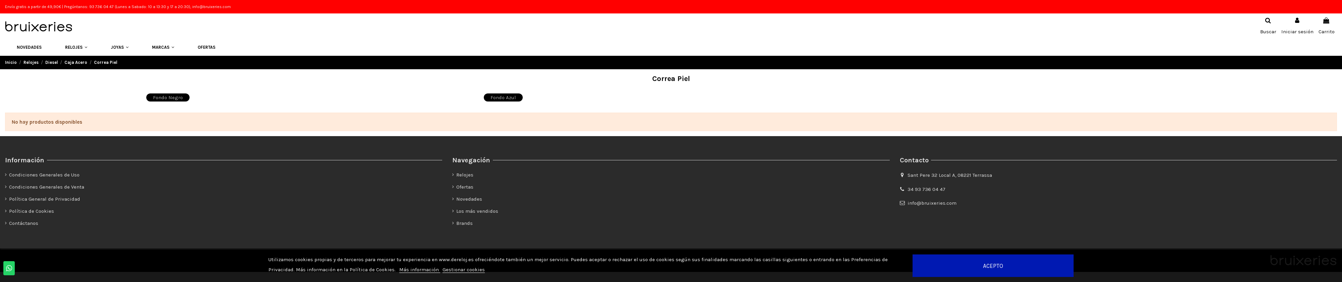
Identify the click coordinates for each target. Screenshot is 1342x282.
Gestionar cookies (464, 270)
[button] (76, 47)
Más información (419, 270)
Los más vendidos (477, 211)
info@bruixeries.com (932, 203)
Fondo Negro (168, 97)
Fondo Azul (503, 97)
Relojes (464, 175)
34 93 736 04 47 (926, 189)
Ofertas (464, 187)
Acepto (993, 266)
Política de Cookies (31, 211)
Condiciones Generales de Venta (46, 187)
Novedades (469, 199)
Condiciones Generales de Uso (44, 175)
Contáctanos (23, 223)
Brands (464, 223)
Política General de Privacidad (44, 199)
